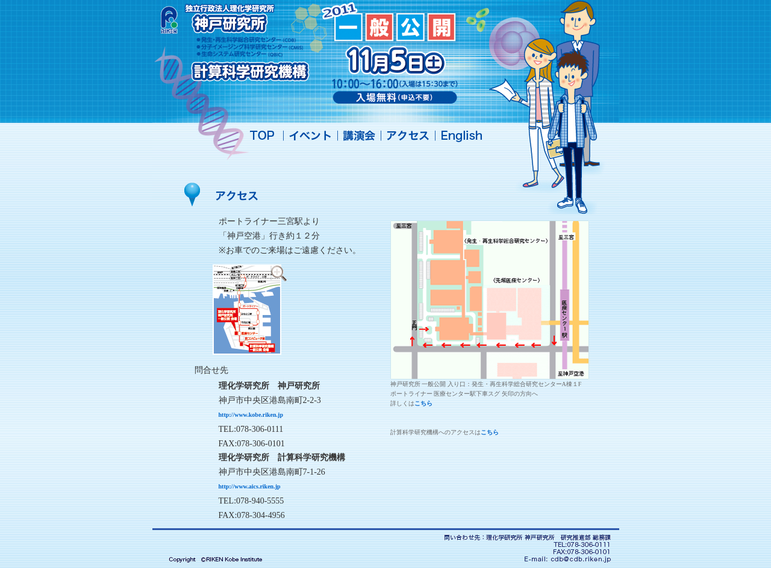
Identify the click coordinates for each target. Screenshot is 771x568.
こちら (423, 403)
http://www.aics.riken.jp (250, 486)
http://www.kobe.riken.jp (251, 414)
